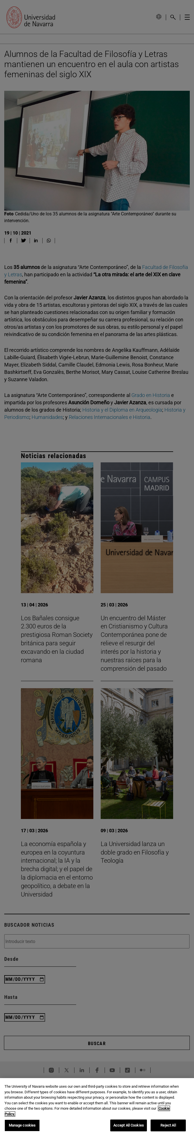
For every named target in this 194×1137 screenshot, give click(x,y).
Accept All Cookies (128, 1125)
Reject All (168, 1125)
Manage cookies (22, 1125)
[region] (97, 1107)
